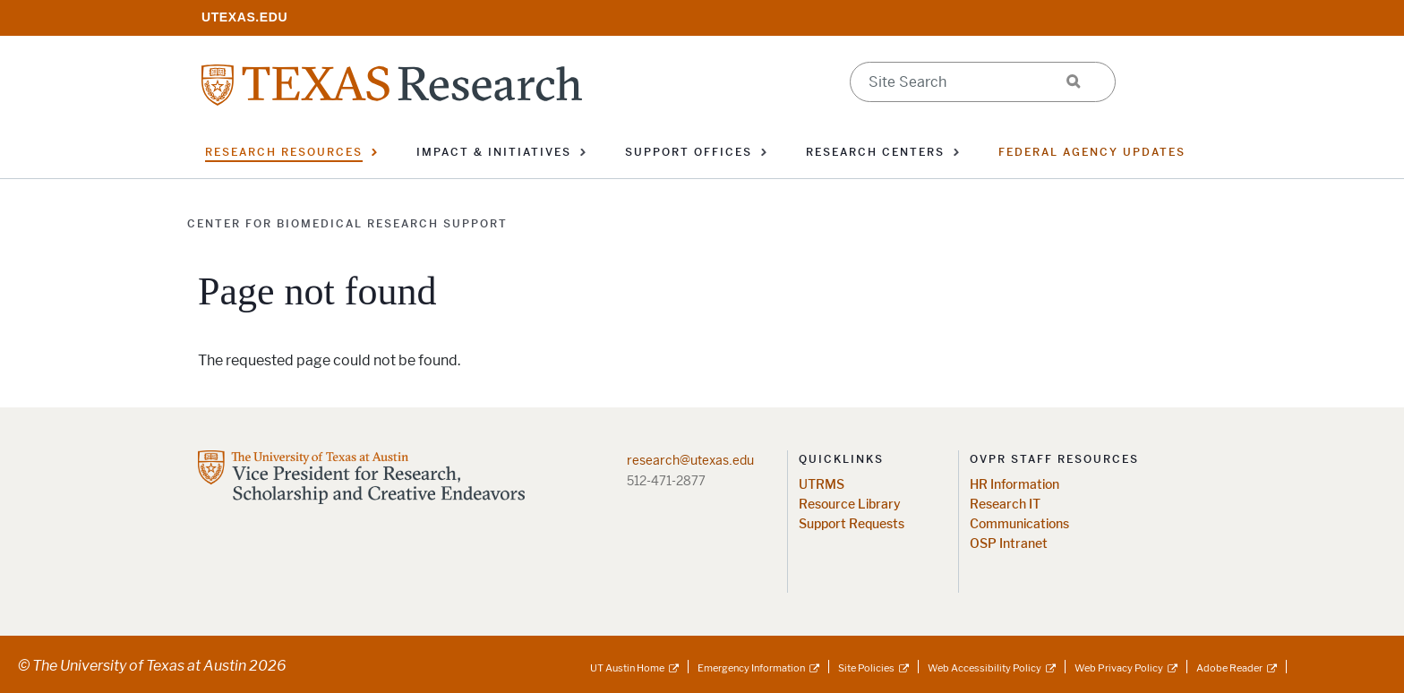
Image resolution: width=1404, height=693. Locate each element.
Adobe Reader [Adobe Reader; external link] (1229, 668)
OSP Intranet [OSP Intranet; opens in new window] (1009, 544)
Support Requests (851, 524)
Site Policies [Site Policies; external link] (866, 668)
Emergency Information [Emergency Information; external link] (751, 668)
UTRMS (821, 484)
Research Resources (284, 152)
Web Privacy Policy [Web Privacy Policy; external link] (1118, 668)
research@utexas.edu (690, 460)
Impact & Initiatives (493, 152)
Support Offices (688, 152)
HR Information (1014, 484)
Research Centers (875, 152)
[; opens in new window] (244, 16)
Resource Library (850, 504)
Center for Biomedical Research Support (347, 224)
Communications (1019, 524)
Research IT (1005, 504)
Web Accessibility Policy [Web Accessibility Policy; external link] (984, 668)
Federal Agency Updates (1092, 152)
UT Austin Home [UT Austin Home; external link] (627, 668)
